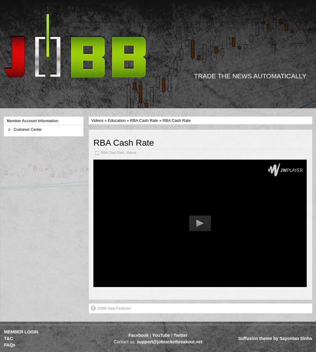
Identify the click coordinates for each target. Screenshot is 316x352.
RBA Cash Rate (144, 120)
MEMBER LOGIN (21, 331)
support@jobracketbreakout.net (169, 341)
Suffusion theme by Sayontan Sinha (275, 338)
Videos (97, 120)
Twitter (181, 335)
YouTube (161, 335)
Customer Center (28, 129)
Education (117, 120)
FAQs (9, 344)
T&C (8, 338)
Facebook (139, 335)
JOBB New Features (111, 308)
